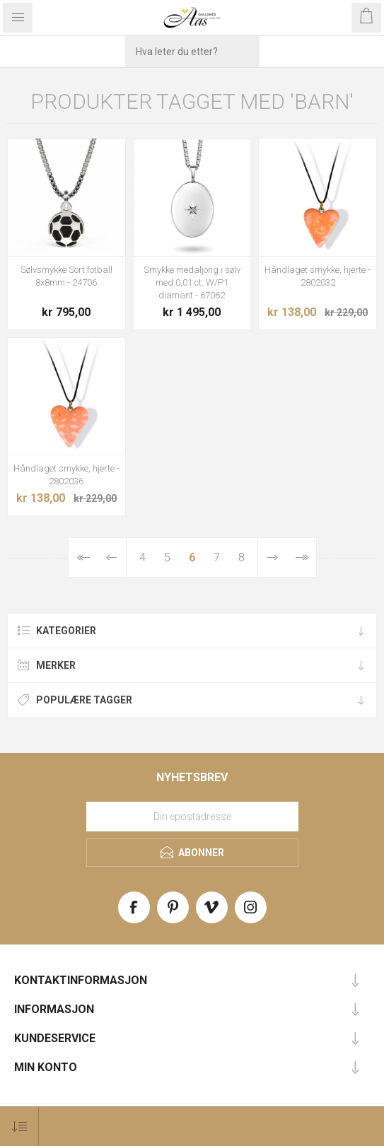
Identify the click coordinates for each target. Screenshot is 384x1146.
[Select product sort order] (19, 1126)
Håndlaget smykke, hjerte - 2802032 (317, 276)
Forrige (112, 557)
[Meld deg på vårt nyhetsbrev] (192, 816)
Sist (301, 557)
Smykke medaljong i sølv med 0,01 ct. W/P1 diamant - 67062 (192, 282)
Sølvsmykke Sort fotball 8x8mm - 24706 (66, 276)
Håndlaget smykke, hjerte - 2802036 (66, 474)
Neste (271, 557)
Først (83, 557)
